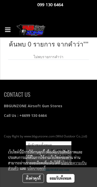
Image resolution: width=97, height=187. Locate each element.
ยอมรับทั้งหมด (60, 178)
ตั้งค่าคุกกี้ (33, 178)
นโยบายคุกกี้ (36, 168)
